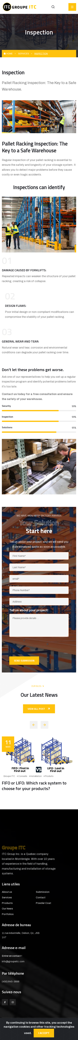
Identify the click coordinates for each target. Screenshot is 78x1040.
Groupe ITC (9, 776)
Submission (42, 892)
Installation (36, 776)
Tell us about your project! (28, 610)
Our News (7, 908)
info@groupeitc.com (13, 961)
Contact (40, 897)
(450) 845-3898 (10, 981)
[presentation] (32, 647)
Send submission (24, 660)
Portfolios (8, 914)
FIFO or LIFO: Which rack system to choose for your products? (34, 786)
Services (23, 54)
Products (7, 903)
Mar (8, 743)
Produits (49, 776)
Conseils (22, 776)
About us (7, 892)
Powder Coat (43, 903)
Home (8, 54)
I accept (43, 1033)
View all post (39, 709)
